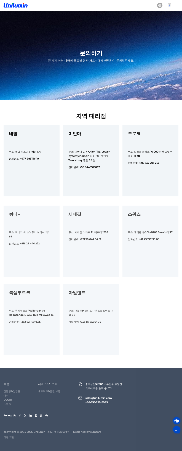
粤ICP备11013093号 (58, 433)
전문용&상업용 (12, 393)
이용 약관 (9, 438)
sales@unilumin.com (98, 399)
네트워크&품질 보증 (49, 393)
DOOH (8, 401)
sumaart (95, 433)
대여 (6, 397)
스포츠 (7, 405)
